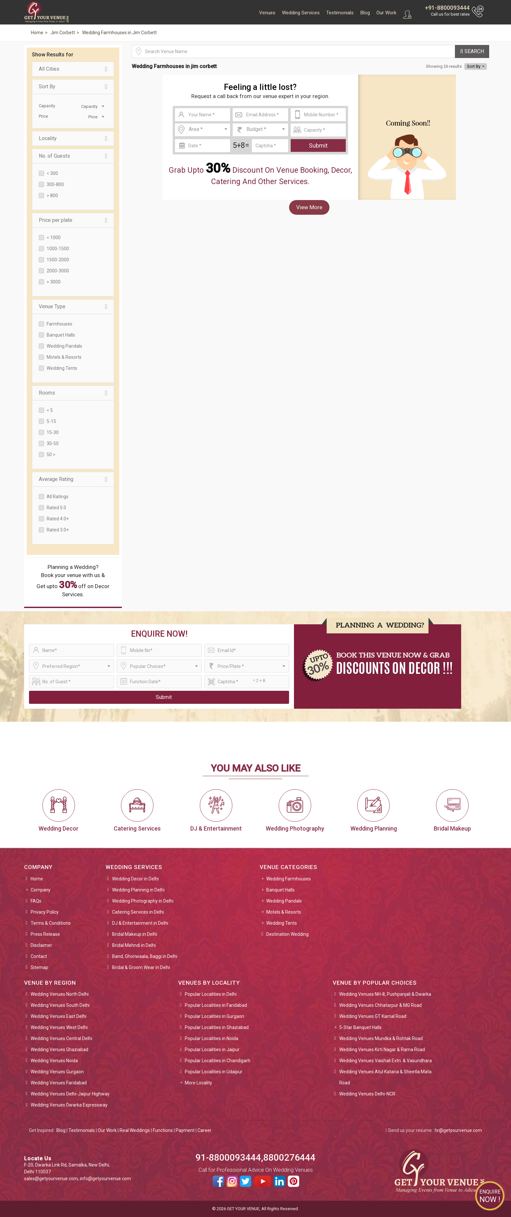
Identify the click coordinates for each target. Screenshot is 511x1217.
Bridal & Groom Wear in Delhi (141, 967)
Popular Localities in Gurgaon (214, 1016)
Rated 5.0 (56, 507)
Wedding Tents (62, 368)
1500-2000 (58, 259)
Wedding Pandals (64, 346)
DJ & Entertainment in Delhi (140, 923)
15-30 (53, 432)
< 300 (52, 173)
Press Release (45, 934)
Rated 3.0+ (58, 529)
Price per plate (73, 220)
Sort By (73, 86)
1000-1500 (58, 248)
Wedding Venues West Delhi (59, 1027)
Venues (267, 13)
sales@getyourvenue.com (51, 1178)
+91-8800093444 (447, 7)
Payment (185, 1130)
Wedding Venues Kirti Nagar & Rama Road (382, 1049)
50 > (51, 454)
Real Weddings (135, 1130)
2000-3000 (58, 270)
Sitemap (39, 967)
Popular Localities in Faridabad (216, 1005)
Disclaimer (41, 945)
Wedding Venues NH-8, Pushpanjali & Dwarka (385, 994)
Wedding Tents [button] (281, 923)
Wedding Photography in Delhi (142, 901)
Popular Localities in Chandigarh (217, 1060)
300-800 (55, 184)
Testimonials (340, 13)
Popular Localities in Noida (211, 1038)
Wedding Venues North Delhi (60, 994)
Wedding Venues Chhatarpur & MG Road (380, 1005)
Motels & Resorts (64, 357)
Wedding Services (301, 13)
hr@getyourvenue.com (458, 1130)
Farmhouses (59, 323)
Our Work (386, 13)
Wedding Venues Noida (54, 1060)
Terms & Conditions (51, 923)
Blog (365, 13)
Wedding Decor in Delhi (135, 878)
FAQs (36, 901)
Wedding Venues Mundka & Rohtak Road (381, 1038)
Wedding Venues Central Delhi (61, 1038)
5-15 (51, 421)
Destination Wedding (287, 934)
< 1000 (54, 237)
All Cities (73, 69)
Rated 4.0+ (58, 518)
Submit (318, 145)
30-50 (53, 443)
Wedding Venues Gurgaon (57, 1071)
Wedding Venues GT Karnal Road (372, 1016)
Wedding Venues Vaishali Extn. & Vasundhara (385, 1060)
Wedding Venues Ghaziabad (59, 1049)
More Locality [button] (198, 1082)
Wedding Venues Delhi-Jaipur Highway (70, 1093)
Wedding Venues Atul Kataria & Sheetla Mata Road (385, 1077)
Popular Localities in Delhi (211, 994)
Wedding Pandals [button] (284, 901)
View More (309, 207)
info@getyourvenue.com (105, 1178)
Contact (39, 956)
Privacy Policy (45, 912)
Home (37, 878)
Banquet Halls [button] (280, 889)
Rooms (73, 393)
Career (204, 1130)
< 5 (50, 410)
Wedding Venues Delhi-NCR (367, 1093)
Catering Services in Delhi (138, 912)
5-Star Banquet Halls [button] (360, 1027)
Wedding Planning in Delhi (138, 889)
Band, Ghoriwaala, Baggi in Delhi (144, 956)
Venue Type (73, 306)
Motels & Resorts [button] (283, 912)
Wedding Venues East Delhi (58, 1016)
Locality (73, 138)
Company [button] (41, 889)
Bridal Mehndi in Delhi (134, 945)
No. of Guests (73, 156)
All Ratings (57, 496)
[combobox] (89, 106)
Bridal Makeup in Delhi (134, 934)
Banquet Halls (61, 335)
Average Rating (73, 479)
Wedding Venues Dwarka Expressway (69, 1105)
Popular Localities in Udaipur (213, 1071)
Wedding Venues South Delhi (60, 1005)
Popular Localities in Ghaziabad (217, 1027)
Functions (163, 1130)
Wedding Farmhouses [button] (288, 878)
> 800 (52, 195)
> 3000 (54, 281)
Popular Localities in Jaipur (212, 1049)
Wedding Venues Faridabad (59, 1082)
